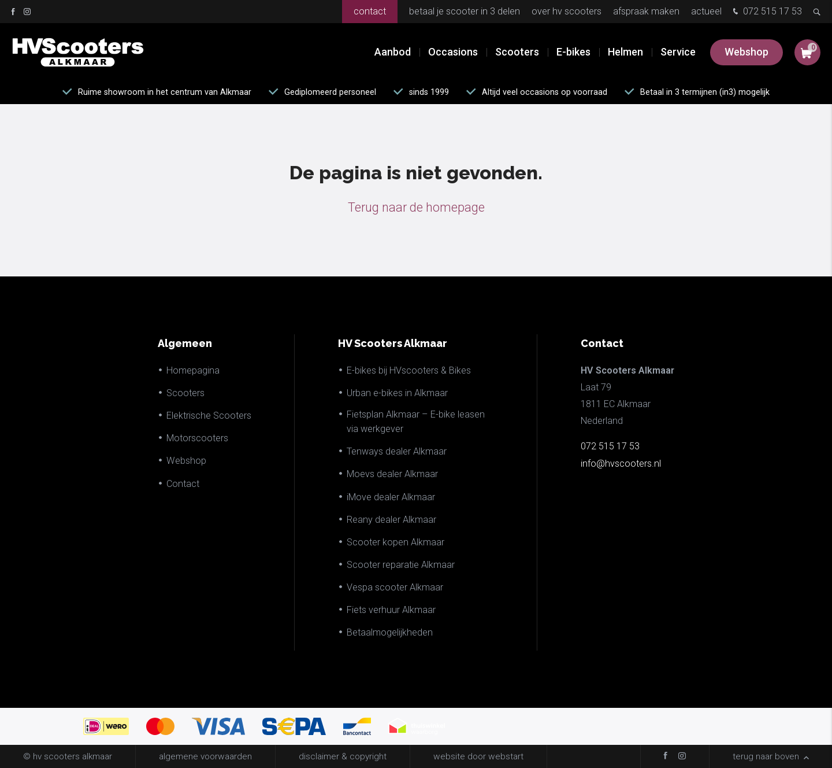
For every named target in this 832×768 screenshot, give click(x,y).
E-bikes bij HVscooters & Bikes (409, 370)
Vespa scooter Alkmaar (395, 587)
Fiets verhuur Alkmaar (391, 609)
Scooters (517, 52)
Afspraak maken (646, 11)
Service (678, 52)
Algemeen (185, 343)
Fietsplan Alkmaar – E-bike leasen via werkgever (416, 421)
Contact (370, 11)
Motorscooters (197, 438)
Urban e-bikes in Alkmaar (397, 392)
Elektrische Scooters (208, 415)
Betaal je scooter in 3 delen (464, 11)
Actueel (706, 11)
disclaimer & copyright (343, 756)
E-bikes (573, 52)
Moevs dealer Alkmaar (392, 473)
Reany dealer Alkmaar (391, 519)
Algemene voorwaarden (205, 756)
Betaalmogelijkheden (390, 632)
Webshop (746, 52)
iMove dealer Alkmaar (391, 497)
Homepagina (193, 370)
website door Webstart (478, 756)
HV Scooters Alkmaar (392, 343)
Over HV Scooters (566, 11)
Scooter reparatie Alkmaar (401, 564)
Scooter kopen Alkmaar (395, 542)
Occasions (453, 52)
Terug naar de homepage (416, 207)
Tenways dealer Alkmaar (397, 451)
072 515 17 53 (766, 12)
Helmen (625, 52)
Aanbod (392, 52)
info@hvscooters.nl (621, 463)
